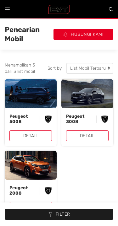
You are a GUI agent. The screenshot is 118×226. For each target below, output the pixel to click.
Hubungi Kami (83, 34)
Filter (59, 214)
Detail (30, 135)
